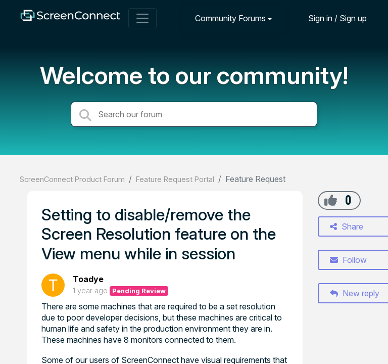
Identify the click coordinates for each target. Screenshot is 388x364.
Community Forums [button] (230, 18)
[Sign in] (330, 18)
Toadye (88, 279)
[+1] (330, 200)
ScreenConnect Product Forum (72, 179)
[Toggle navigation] (142, 18)
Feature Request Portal (175, 179)
